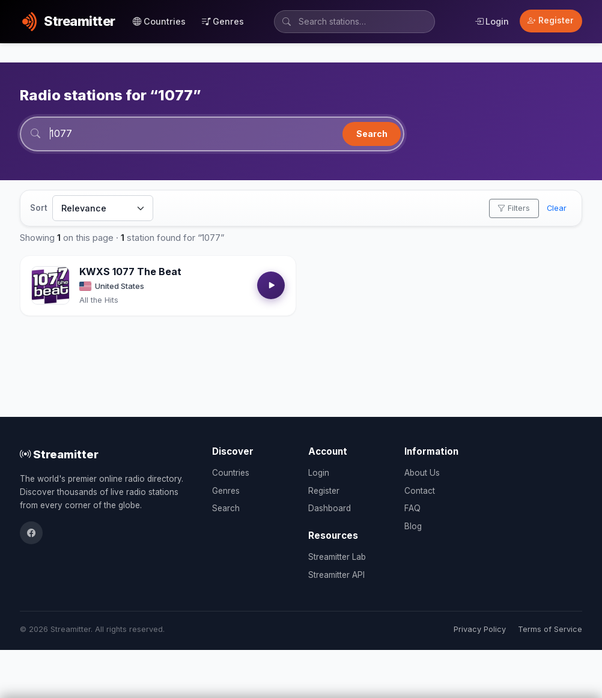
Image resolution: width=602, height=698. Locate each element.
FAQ (412, 508)
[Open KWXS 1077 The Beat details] (50, 285)
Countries (159, 21)
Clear (557, 208)
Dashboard (329, 508)
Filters (513, 208)
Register (551, 20)
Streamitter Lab (337, 557)
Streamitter (59, 454)
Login (492, 21)
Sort (38, 208)
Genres (223, 21)
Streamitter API (336, 575)
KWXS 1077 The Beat (130, 272)
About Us (422, 473)
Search (372, 134)
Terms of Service (550, 629)
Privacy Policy (480, 629)
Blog (413, 526)
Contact (419, 491)
